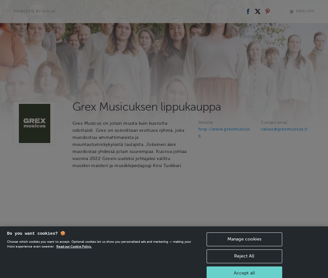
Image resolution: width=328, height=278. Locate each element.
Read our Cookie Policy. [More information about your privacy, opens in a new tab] (74, 250)
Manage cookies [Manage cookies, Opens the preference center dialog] (244, 242)
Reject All (244, 259)
